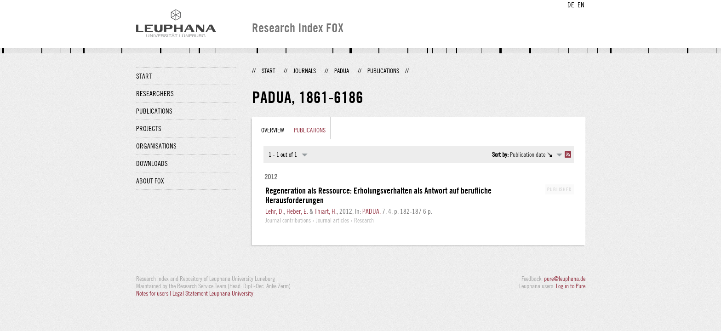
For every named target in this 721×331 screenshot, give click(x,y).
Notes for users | (154, 293)
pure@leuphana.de (564, 278)
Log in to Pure (570, 286)
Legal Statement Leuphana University (212, 293)
